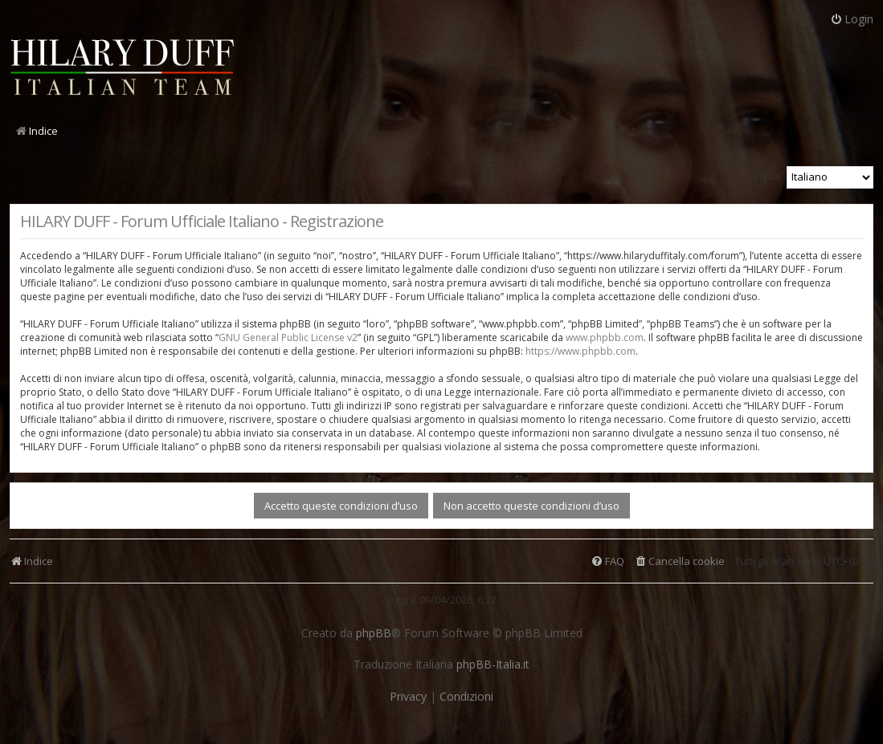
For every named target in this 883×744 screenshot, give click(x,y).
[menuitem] (679, 561)
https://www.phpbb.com (580, 351)
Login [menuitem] (851, 18)
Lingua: (765, 176)
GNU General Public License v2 (288, 337)
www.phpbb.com (605, 337)
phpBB (373, 633)
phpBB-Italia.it (492, 664)
